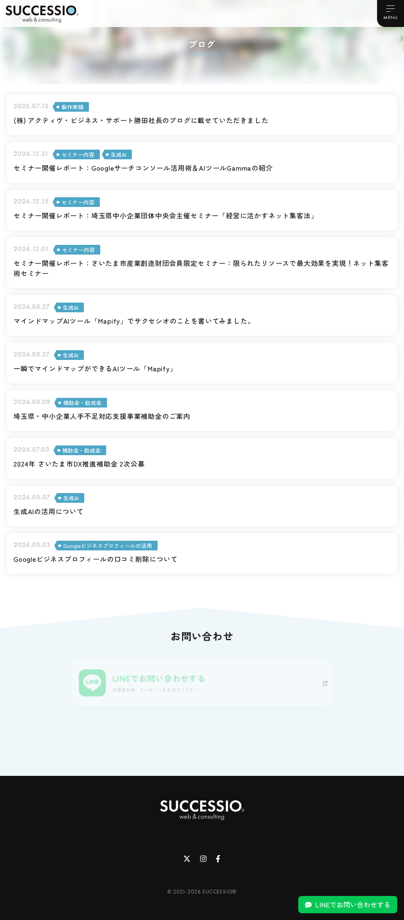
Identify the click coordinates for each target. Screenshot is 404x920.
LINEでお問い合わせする (353, 904)
